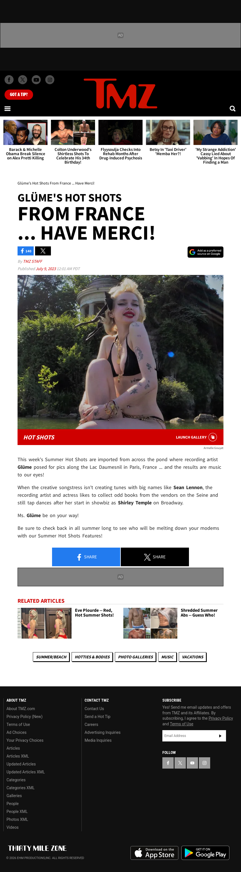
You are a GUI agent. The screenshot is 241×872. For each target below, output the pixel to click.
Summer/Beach (51, 657)
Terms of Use (18, 724)
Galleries (14, 795)
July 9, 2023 (46, 268)
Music (167, 657)
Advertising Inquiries (102, 732)
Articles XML (18, 756)
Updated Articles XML (26, 772)
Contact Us (94, 708)
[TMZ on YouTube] (192, 763)
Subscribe (220, 735)
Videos (13, 827)
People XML (17, 811)
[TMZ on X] (22, 79)
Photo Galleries (135, 657)
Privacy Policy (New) (24, 716)
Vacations (192, 657)
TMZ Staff (32, 261)
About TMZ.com (21, 708)
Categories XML (21, 788)
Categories (16, 780)
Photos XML (17, 819)
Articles (13, 748)
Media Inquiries (98, 740)
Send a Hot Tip (97, 716)
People (13, 803)
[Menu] (8, 108)
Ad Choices (17, 732)
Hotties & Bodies (92, 657)
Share (86, 557)
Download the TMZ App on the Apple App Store (154, 853)
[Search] (233, 108)
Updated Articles (21, 764)
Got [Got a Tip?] (19, 94)
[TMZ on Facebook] (9, 79)
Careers (91, 724)
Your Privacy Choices (25, 740)
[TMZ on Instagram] (49, 79)
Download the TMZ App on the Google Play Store (205, 853)
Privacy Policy (220, 718)
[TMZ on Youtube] (36, 79)
